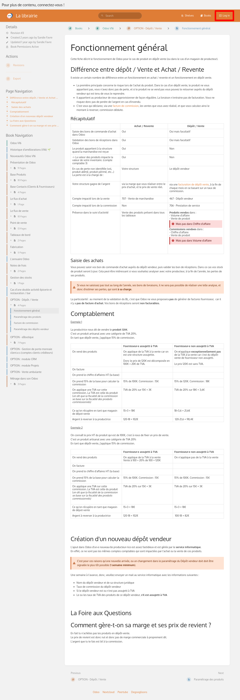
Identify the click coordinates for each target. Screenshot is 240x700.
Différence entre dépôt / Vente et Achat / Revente (34, 97)
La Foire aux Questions (23, 120)
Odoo (96, 692)
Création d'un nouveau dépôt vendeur (31, 116)
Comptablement (19, 111)
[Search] (102, 15)
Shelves (187, 15)
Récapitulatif (18, 102)
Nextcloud (108, 692)
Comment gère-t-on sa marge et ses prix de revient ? (34, 125)
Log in (224, 15)
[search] (120, 15)
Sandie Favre (45, 37)
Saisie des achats (21, 106)
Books (205, 15)
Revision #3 (15, 33)
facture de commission (126, 105)
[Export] (32, 78)
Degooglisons (139, 692)
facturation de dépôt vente (193, 184)
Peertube (123, 692)
